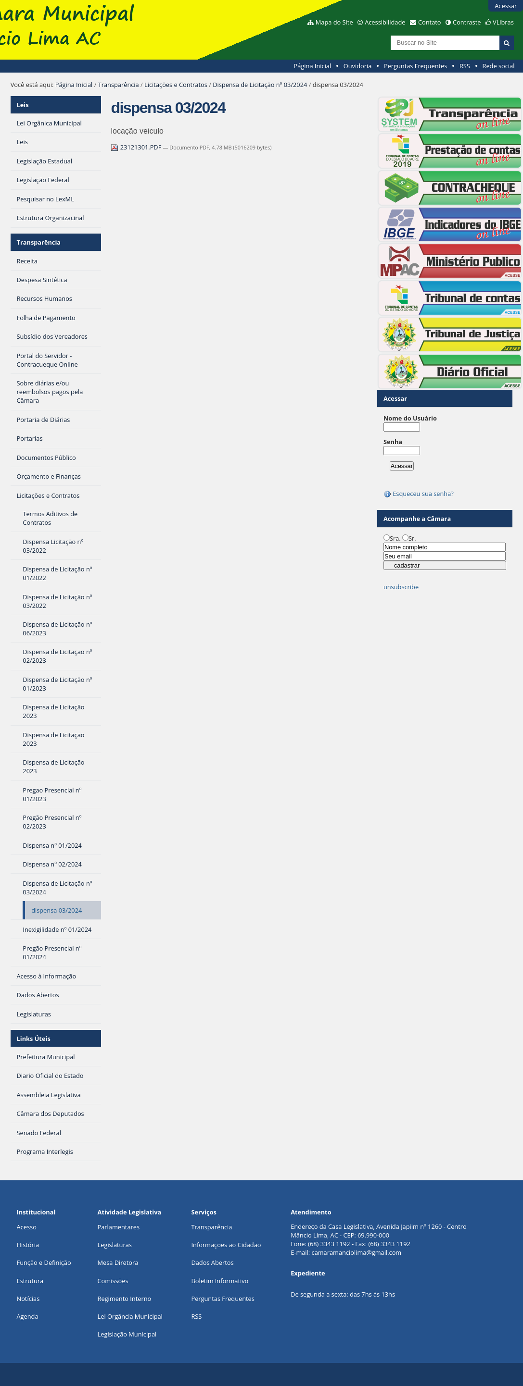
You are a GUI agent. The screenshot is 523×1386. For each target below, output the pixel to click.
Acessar (506, 5)
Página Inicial (313, 66)
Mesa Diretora (118, 1262)
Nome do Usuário (410, 418)
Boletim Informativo (219, 1280)
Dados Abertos (212, 1262)
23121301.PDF (137, 147)
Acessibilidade (385, 22)
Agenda (27, 1316)
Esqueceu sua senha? (418, 493)
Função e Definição (44, 1262)
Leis (23, 104)
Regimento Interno (125, 1298)
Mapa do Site (334, 22)
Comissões (113, 1280)
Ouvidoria (358, 66)
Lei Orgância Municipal (130, 1316)
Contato (429, 22)
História (28, 1244)
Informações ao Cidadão (226, 1244)
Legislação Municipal (127, 1334)
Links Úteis (34, 1038)
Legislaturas (115, 1244)
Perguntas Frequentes (415, 66)
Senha (392, 441)
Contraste (467, 22)
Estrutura (30, 1280)
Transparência (118, 84)
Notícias (28, 1298)
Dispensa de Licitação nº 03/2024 (260, 84)
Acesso (27, 1227)
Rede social (498, 66)
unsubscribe (401, 586)
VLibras (503, 22)
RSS (464, 66)
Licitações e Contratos (175, 84)
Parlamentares (119, 1227)
